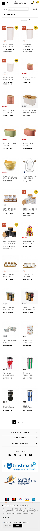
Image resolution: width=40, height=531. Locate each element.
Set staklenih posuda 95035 (29, 308)
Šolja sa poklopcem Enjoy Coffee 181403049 (29, 376)
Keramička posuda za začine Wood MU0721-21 (29, 47)
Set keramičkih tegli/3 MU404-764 (30, 211)
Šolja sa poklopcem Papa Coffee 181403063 (28, 408)
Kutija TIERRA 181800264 (9, 111)
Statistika (15, 522)
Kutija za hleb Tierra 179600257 (9, 145)
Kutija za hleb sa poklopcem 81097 (29, 112)
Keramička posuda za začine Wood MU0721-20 (9, 47)
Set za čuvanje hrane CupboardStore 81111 (10, 343)
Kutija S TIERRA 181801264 (29, 78)
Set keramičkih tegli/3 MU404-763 (10, 243)
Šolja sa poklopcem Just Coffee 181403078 (8, 408)
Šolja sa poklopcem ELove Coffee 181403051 (9, 376)
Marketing (24, 522)
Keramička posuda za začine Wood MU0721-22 (9, 80)
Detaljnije (5, 517)
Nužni (6, 522)
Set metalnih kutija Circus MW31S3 (29, 243)
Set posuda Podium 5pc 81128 (8, 309)
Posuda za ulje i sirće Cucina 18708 (30, 178)
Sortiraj (4, 9)
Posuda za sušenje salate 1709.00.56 (10, 178)
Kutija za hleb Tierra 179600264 (29, 145)
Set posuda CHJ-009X (28, 275)
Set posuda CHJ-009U (8, 275)
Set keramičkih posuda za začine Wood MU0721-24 (10, 211)
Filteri (35, 9)
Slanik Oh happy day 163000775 (27, 342)
